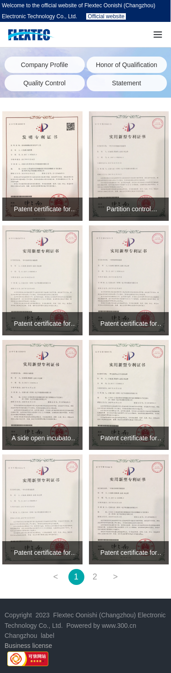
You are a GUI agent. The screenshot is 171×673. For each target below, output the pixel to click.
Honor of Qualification (126, 64)
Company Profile (44, 64)
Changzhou (21, 635)
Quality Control (44, 83)
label (47, 635)
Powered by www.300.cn (100, 625)
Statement (126, 83)
